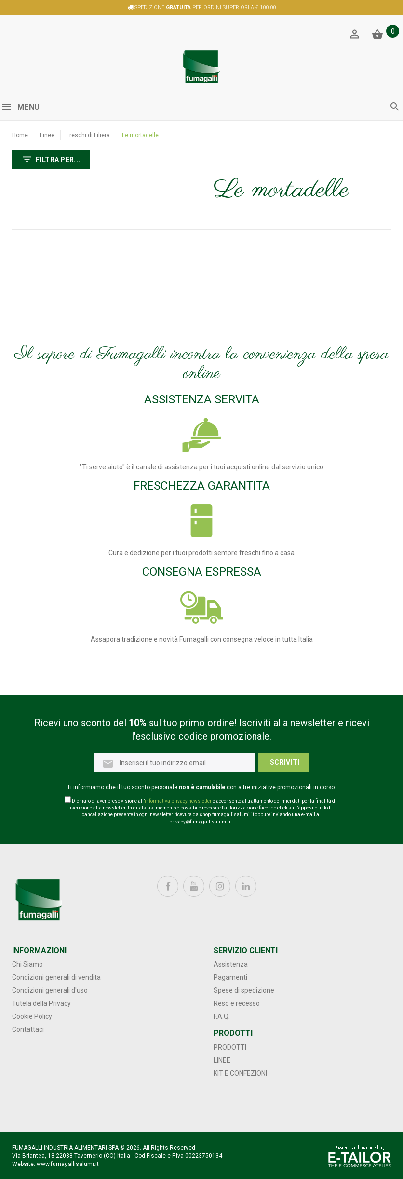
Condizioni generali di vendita (56, 977)
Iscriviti (284, 762)
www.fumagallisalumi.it (68, 1164)
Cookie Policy (32, 1016)
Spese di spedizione (244, 990)
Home (20, 135)
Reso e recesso (237, 1003)
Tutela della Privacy (41, 1003)
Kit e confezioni (240, 1073)
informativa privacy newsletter (178, 801)
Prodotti (230, 1047)
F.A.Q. (222, 1016)
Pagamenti (230, 977)
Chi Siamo (27, 964)
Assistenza (231, 964)
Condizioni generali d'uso (50, 990)
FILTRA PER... (51, 160)
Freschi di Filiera (88, 135)
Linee (47, 135)
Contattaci (28, 1029)
